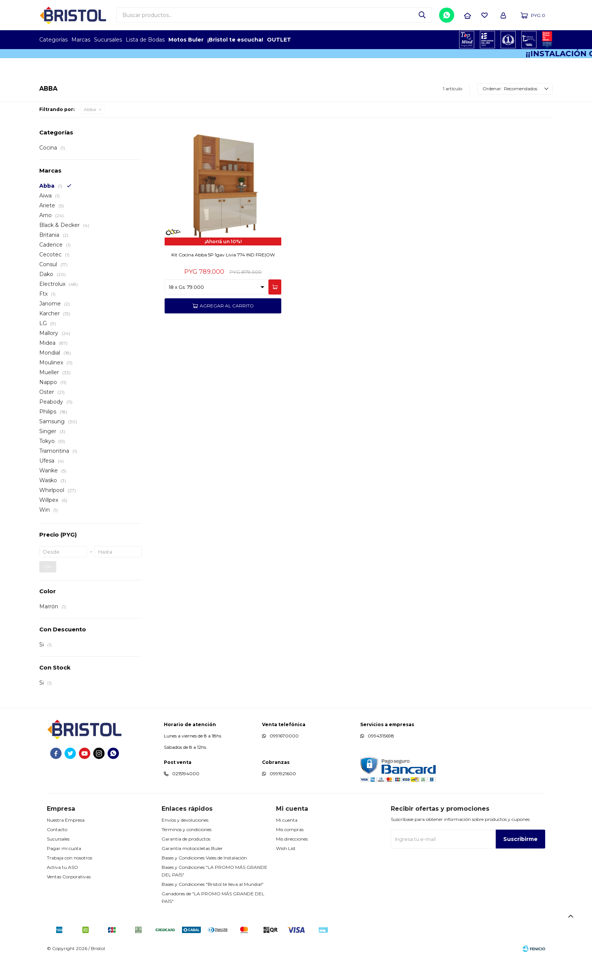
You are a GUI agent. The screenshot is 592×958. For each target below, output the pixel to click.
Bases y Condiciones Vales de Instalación (204, 858)
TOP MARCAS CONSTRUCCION (508, 39)
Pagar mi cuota (64, 848)
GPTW (547, 39)
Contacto (57, 829)
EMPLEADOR (487, 39)
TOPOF (466, 39)
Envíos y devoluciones (185, 820)
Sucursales (108, 39)
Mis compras (290, 829)
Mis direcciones (292, 839)
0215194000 (185, 773)
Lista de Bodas (145, 39)
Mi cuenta (287, 820)
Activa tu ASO (62, 867)
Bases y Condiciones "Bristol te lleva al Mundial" (213, 884)
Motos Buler (186, 39)
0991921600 (283, 773)
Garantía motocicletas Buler (192, 848)
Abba (90, 109)
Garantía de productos (186, 839)
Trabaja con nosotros (69, 858)
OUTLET (279, 39)
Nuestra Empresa (66, 820)
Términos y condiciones (186, 829)
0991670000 (284, 736)
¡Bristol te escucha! (235, 39)
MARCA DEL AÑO (529, 39)
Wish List (286, 848)
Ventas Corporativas (69, 876)
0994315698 (381, 736)
